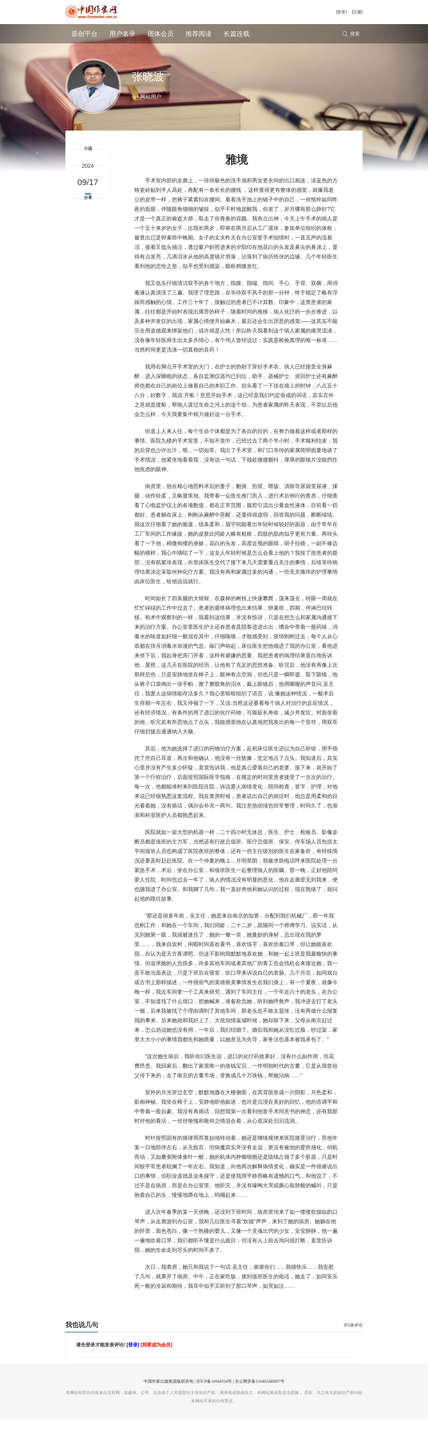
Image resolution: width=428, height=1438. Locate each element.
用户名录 (122, 33)
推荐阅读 (198, 33)
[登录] (341, 12)
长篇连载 (237, 33)
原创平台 (84, 33)
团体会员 (160, 33)
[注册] (357, 12)
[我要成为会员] (156, 1364)
